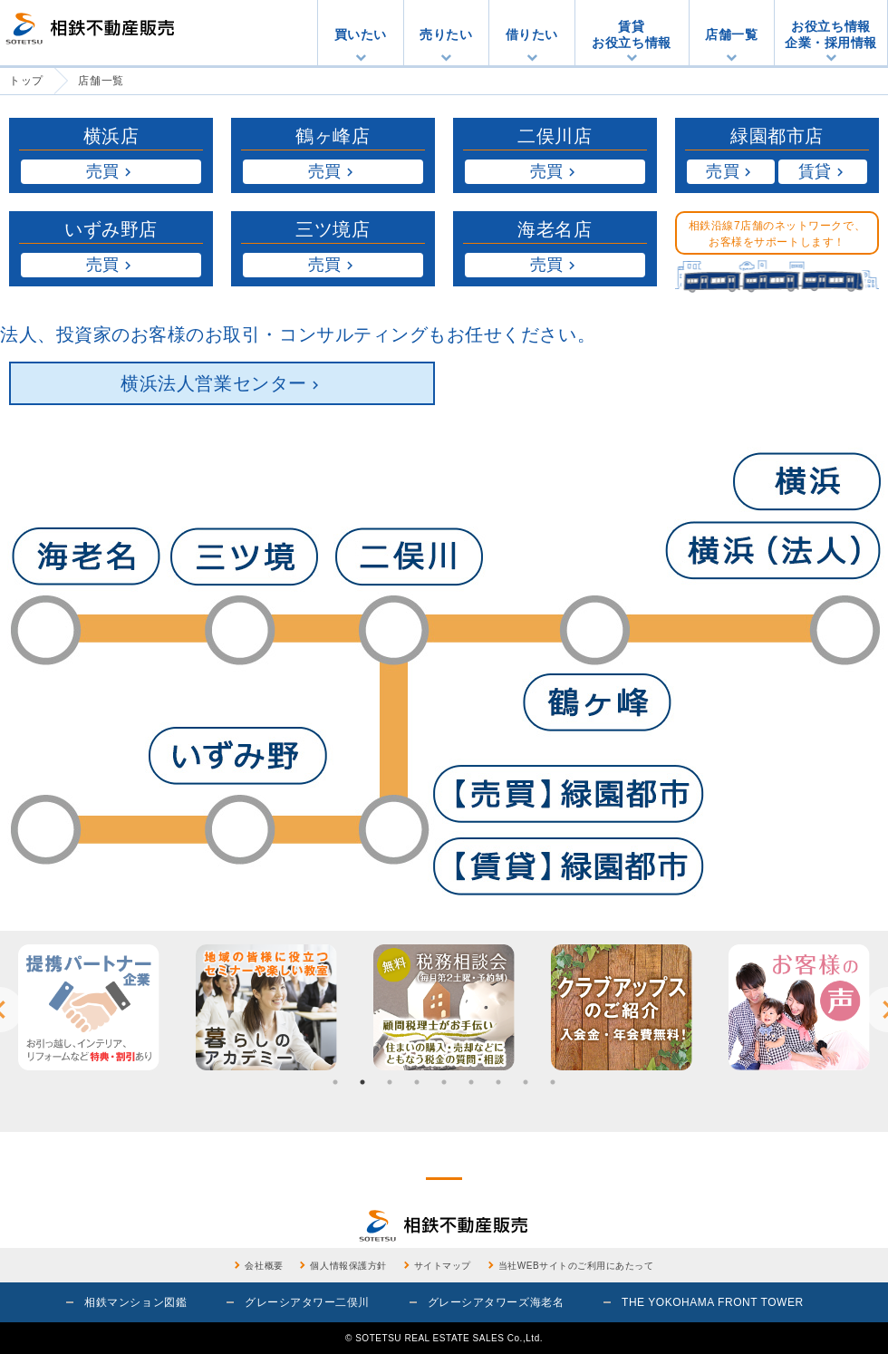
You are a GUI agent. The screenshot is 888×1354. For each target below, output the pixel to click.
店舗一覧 (731, 34)
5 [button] (444, 1082)
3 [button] (390, 1082)
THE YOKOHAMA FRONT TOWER (713, 1302)
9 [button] (553, 1082)
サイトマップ (442, 1266)
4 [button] (417, 1082)
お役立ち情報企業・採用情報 (831, 34)
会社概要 (264, 1266)
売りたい (446, 34)
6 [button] (471, 1082)
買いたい (360, 34)
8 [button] (525, 1082)
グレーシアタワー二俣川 (307, 1302)
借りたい (532, 34)
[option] (89, 1007)
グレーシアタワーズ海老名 (496, 1302)
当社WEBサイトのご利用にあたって (576, 1266)
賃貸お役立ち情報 (631, 34)
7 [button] (498, 1082)
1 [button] (335, 1082)
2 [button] (362, 1082)
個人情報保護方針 (348, 1266)
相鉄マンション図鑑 (135, 1302)
